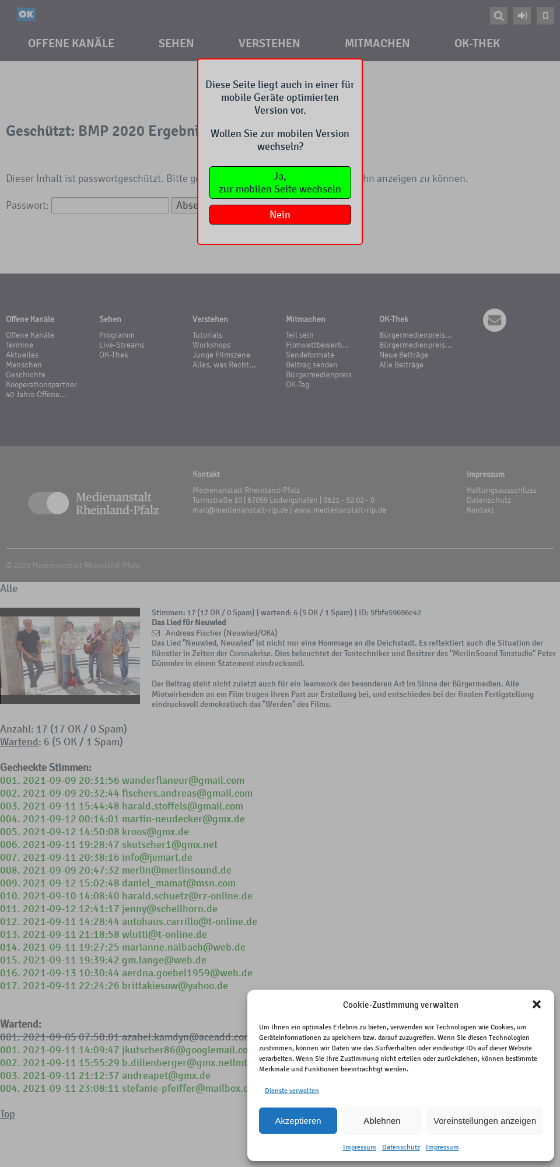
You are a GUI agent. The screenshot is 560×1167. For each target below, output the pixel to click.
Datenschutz (401, 1147)
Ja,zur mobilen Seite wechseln (280, 182)
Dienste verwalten (292, 1091)
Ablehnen (381, 1121)
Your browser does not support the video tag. (70, 656)
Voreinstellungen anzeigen (484, 1121)
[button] (536, 1004)
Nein (280, 214)
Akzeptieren (298, 1121)
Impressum (359, 1147)
